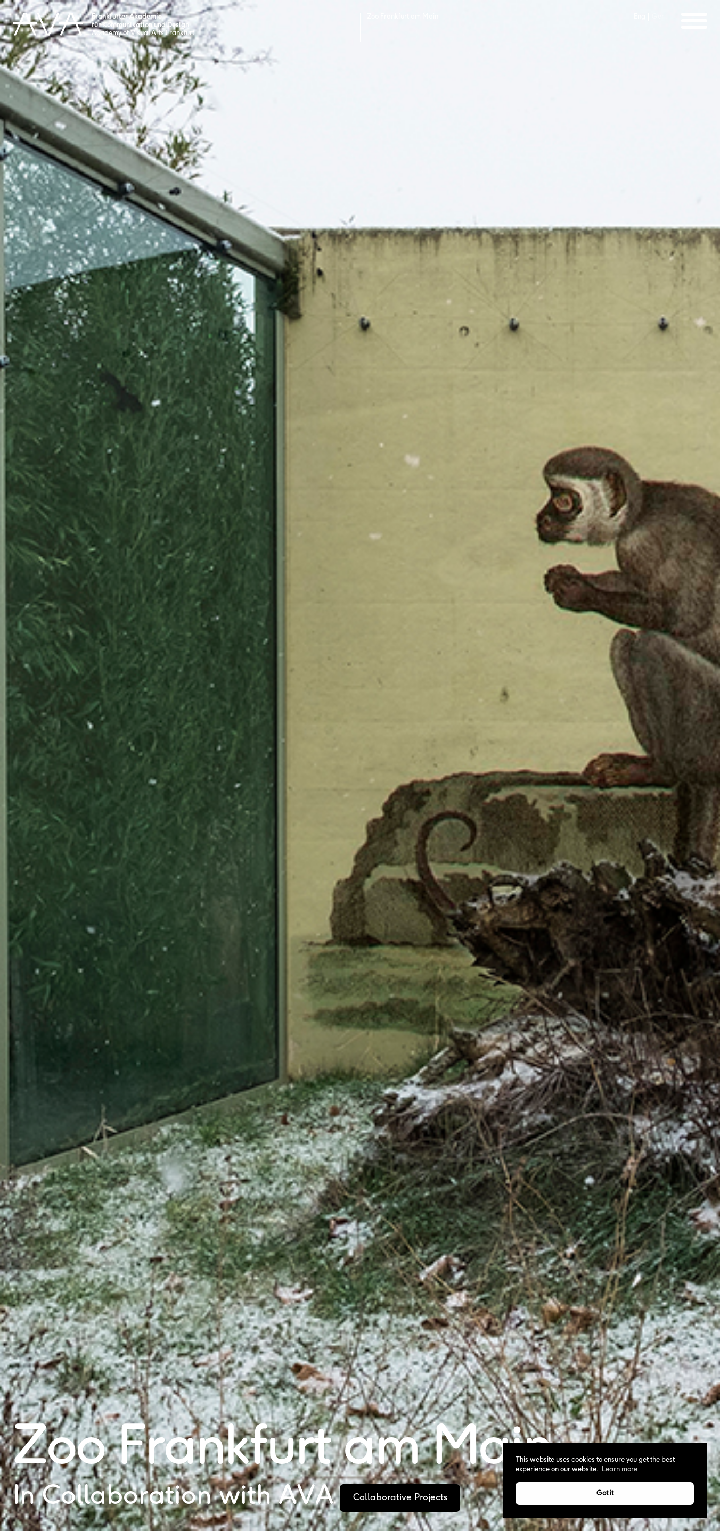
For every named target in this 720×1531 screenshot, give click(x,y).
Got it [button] (604, 1493)
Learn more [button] (619, 1469)
